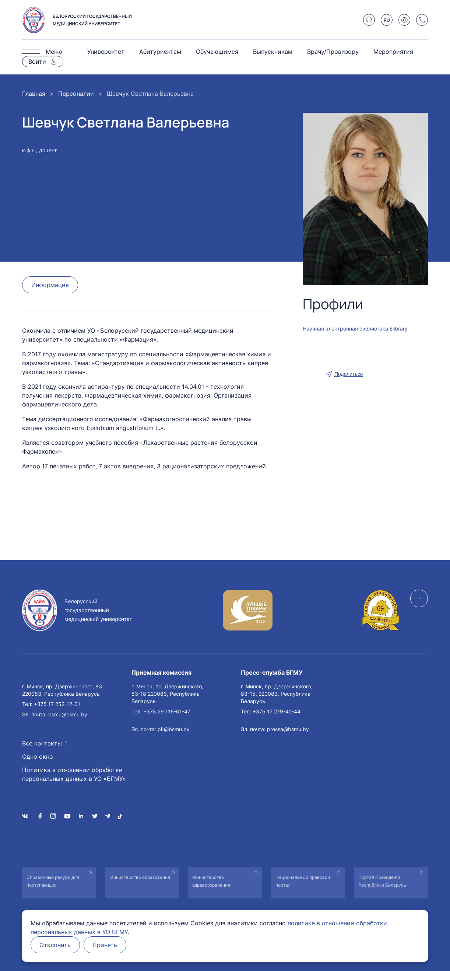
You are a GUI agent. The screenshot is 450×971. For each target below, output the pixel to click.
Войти (37, 61)
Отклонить (55, 945)
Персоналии (76, 93)
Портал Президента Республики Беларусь (382, 881)
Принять (105, 945)
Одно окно (37, 756)
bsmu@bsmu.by (67, 714)
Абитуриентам (160, 51)
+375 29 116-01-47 (166, 711)
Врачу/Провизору (333, 51)
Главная (33, 93)
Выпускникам (272, 51)
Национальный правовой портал (302, 881)
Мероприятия (393, 51)
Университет (105, 51)
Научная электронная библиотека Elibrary (355, 328)
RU (387, 20)
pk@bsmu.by (174, 729)
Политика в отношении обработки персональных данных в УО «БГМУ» (74, 774)
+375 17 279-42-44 (276, 711)
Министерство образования (139, 877)
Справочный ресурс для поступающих (53, 881)
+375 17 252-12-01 (57, 704)
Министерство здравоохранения (211, 881)
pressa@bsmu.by (288, 729)
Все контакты (42, 743)
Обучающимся (217, 51)
